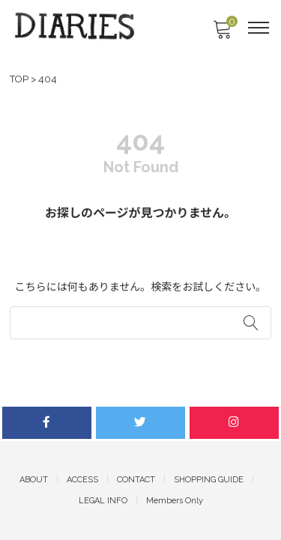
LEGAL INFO (103, 501)
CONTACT (136, 480)
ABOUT (33, 480)
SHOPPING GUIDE (209, 480)
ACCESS (82, 480)
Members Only (174, 501)
